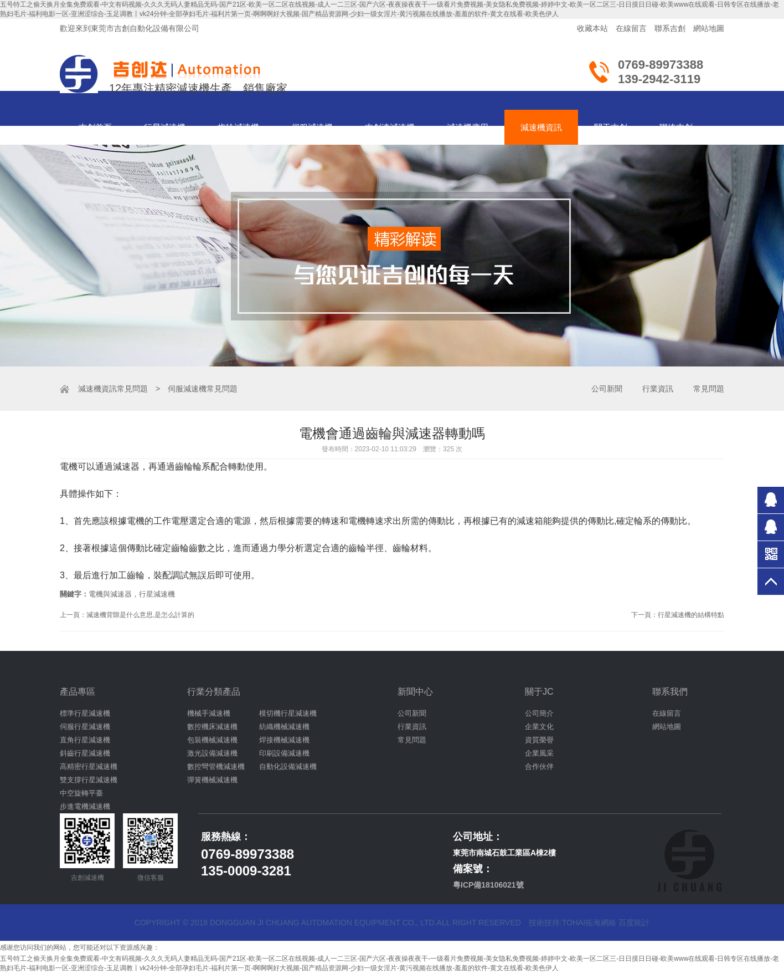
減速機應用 (467, 127)
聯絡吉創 (676, 127)
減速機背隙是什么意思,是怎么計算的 (140, 615)
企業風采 (539, 753)
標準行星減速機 (85, 713)
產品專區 (77, 691)
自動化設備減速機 (288, 766)
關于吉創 (610, 127)
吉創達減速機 (390, 127)
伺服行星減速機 (85, 726)
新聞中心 (415, 691)
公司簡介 (539, 713)
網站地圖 (708, 28)
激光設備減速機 (212, 753)
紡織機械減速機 (284, 726)
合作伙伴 (539, 766)
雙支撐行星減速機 (88, 780)
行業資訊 (657, 388)
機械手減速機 (208, 713)
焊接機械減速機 (284, 740)
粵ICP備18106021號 (488, 884)
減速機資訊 (541, 127)
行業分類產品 (213, 691)
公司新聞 (606, 388)
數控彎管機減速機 (216, 766)
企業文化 (539, 726)
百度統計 (633, 922)
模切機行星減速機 (288, 713)
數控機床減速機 (212, 726)
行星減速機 (164, 127)
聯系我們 (670, 691)
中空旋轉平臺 (81, 793)
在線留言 (631, 28)
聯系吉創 (669, 28)
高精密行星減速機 (88, 766)
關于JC (539, 691)
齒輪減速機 (238, 127)
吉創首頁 (95, 127)
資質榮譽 (539, 740)
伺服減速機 (312, 127)
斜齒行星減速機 (85, 753)
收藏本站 (592, 28)
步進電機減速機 (85, 806)
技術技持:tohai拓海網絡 (572, 922)
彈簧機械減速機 (212, 780)
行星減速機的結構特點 (691, 615)
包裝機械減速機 (212, 740)
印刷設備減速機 (284, 753)
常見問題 (132, 388)
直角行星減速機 (85, 740)
